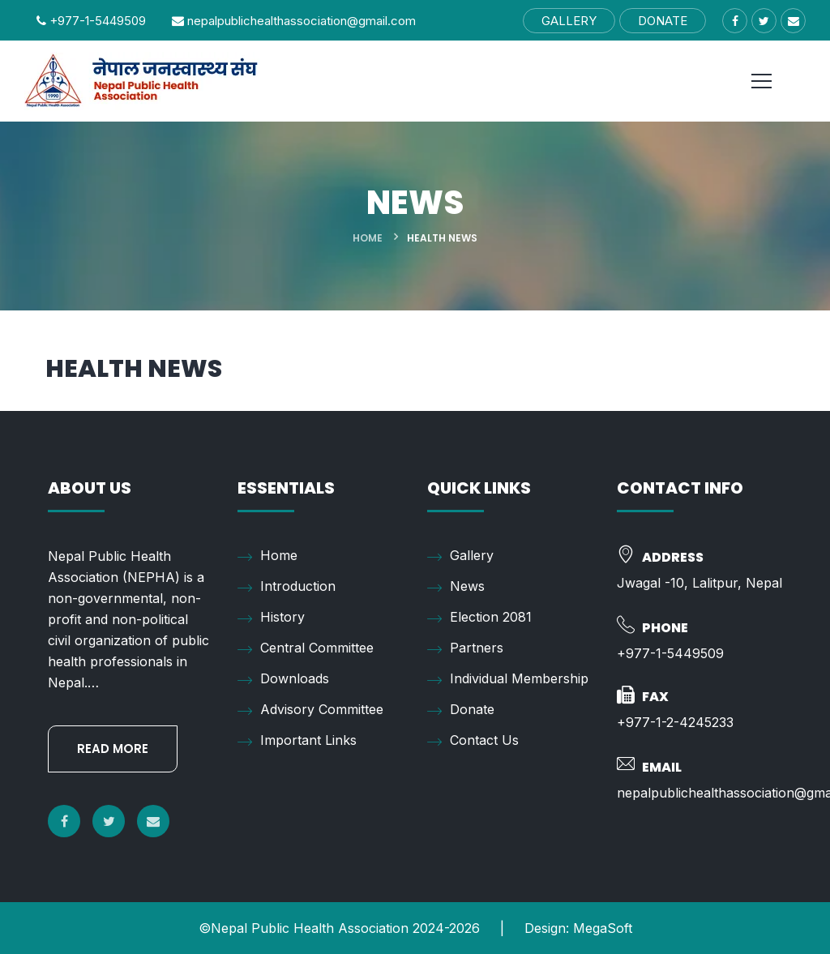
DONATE (662, 20)
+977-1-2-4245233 (675, 722)
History (271, 617)
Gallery (460, 556)
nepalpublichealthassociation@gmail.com (294, 20)
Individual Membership (507, 679)
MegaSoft (602, 928)
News (456, 587)
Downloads (283, 679)
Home (368, 238)
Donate (460, 710)
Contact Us (473, 741)
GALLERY (569, 20)
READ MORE (112, 748)
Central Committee (305, 648)
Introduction (286, 587)
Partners (465, 648)
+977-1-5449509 (91, 20)
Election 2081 (479, 617)
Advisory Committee (310, 710)
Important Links (297, 741)
